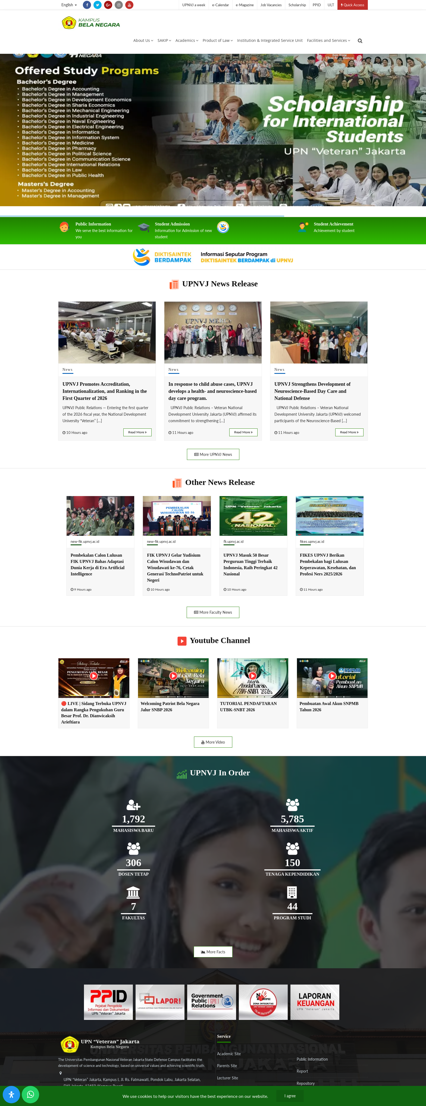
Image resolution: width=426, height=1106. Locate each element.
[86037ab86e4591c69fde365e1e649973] (108, 1001)
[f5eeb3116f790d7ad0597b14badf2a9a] (211, 1001)
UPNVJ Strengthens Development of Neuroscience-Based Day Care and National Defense (312, 391)
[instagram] (119, 5)
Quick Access (352, 5)
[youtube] (129, 5)
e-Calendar (220, 5)
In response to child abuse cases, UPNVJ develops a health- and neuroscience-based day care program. (212, 391)
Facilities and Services (328, 40)
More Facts (213, 952)
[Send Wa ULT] (30, 1094)
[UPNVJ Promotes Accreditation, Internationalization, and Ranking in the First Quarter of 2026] (107, 332)
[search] (360, 41)
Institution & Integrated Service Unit (270, 40)
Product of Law (218, 40)
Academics (187, 40)
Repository (306, 1083)
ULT (331, 5)
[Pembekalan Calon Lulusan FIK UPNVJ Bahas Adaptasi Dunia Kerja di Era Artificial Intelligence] (100, 516)
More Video (213, 742)
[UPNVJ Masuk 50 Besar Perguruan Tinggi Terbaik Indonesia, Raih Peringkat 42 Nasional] (253, 516)
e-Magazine (245, 5)
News (67, 370)
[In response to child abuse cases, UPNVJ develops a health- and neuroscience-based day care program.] (213, 332)
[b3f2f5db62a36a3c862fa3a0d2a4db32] (160, 1001)
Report (302, 1071)
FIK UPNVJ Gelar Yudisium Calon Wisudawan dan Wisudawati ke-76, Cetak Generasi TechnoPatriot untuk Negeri (175, 567)
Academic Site (229, 1053)
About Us (143, 40)
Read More (137, 432)
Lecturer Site (227, 1078)
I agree (290, 1096)
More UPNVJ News (213, 454)
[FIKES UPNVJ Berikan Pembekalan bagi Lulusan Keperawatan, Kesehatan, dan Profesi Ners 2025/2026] (330, 516)
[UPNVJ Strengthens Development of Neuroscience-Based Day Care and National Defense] (319, 332)
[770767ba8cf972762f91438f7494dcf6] (314, 1001)
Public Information (312, 1059)
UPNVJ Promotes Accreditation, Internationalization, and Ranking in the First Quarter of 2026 (104, 391)
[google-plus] (108, 5)
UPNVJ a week (193, 5)
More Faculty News (213, 612)
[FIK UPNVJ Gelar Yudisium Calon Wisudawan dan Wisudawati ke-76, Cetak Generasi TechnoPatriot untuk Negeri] (177, 516)
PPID (317, 5)
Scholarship (297, 5)
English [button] (69, 4)
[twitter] (97, 5)
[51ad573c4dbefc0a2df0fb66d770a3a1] (263, 1001)
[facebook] (87, 5)
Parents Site (227, 1065)
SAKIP (164, 40)
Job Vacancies (271, 5)
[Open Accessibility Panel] (11, 1094)
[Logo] (90, 22)
